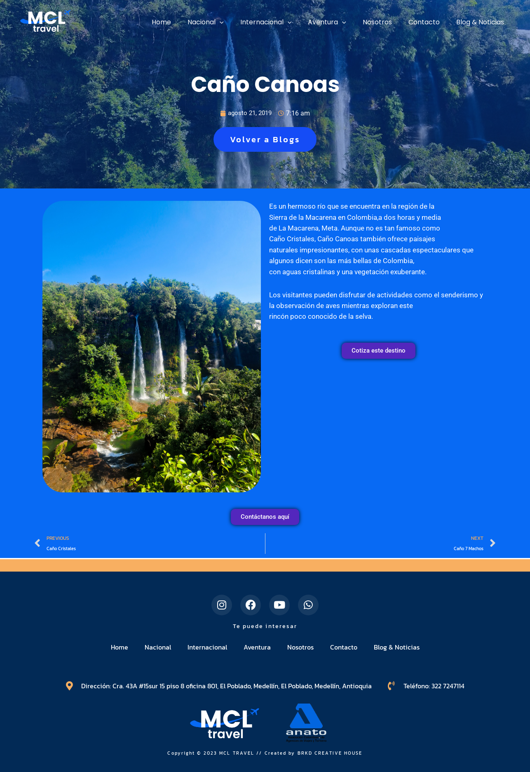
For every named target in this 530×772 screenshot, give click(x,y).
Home (119, 647)
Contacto (343, 647)
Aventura (257, 647)
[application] (238, 22)
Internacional (207, 647)
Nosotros (300, 647)
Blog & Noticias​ (397, 647)
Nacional (158, 647)
